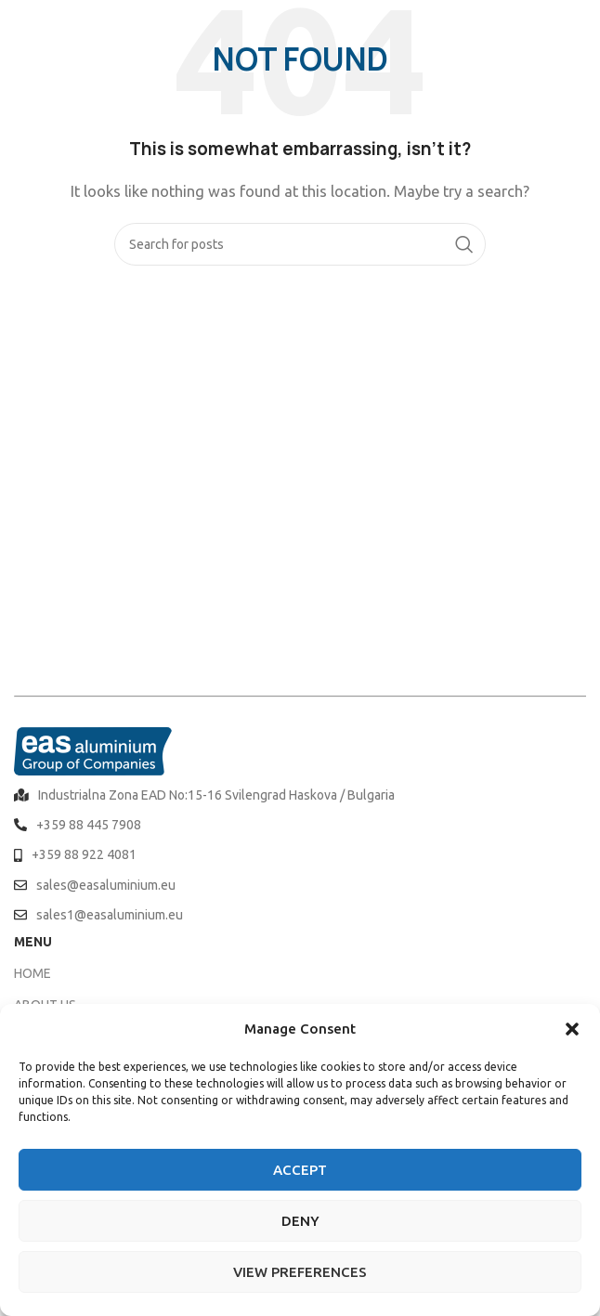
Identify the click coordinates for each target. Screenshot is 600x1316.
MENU (33, 941)
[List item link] (300, 795)
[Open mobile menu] (576, 27)
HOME (32, 973)
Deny (300, 1221)
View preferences (300, 1272)
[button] (572, 1029)
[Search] (300, 244)
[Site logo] (65, 26)
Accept (300, 1170)
